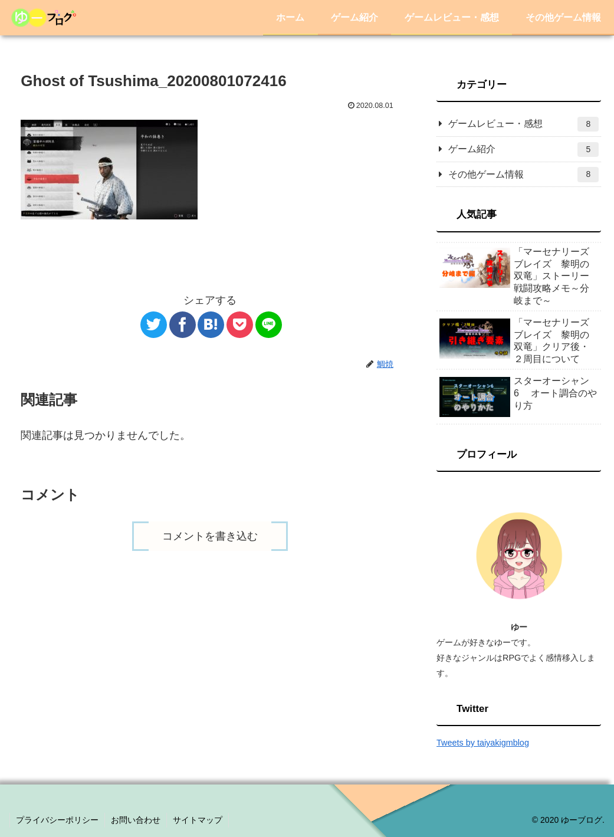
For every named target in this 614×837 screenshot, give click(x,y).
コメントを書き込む (210, 536)
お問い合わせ (135, 820)
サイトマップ (197, 820)
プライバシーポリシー (57, 820)
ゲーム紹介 (523, 149)
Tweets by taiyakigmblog (482, 742)
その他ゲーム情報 (523, 174)
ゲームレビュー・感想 (523, 124)
